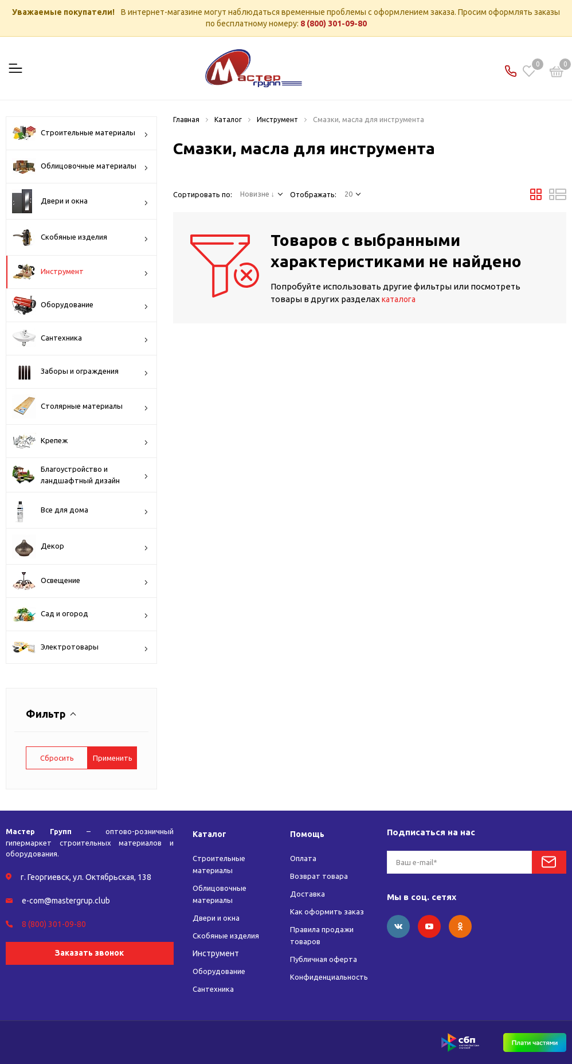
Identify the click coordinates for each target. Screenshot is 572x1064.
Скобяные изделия (80, 237)
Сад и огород (80, 614)
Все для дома (80, 510)
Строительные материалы (80, 133)
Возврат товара (318, 876)
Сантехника (80, 338)
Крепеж (80, 441)
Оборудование (80, 305)
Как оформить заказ (326, 911)
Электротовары (80, 648)
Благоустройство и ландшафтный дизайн (80, 475)
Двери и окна (80, 201)
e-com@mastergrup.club (66, 900)
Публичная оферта (323, 959)
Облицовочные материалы (80, 166)
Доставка (306, 893)
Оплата (302, 858)
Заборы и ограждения (80, 371)
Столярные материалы (80, 406)
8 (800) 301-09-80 (333, 23)
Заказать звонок (89, 952)
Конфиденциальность (330, 976)
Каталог (210, 834)
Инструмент (80, 271)
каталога (401, 299)
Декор (80, 546)
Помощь (306, 834)
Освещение (80, 581)
